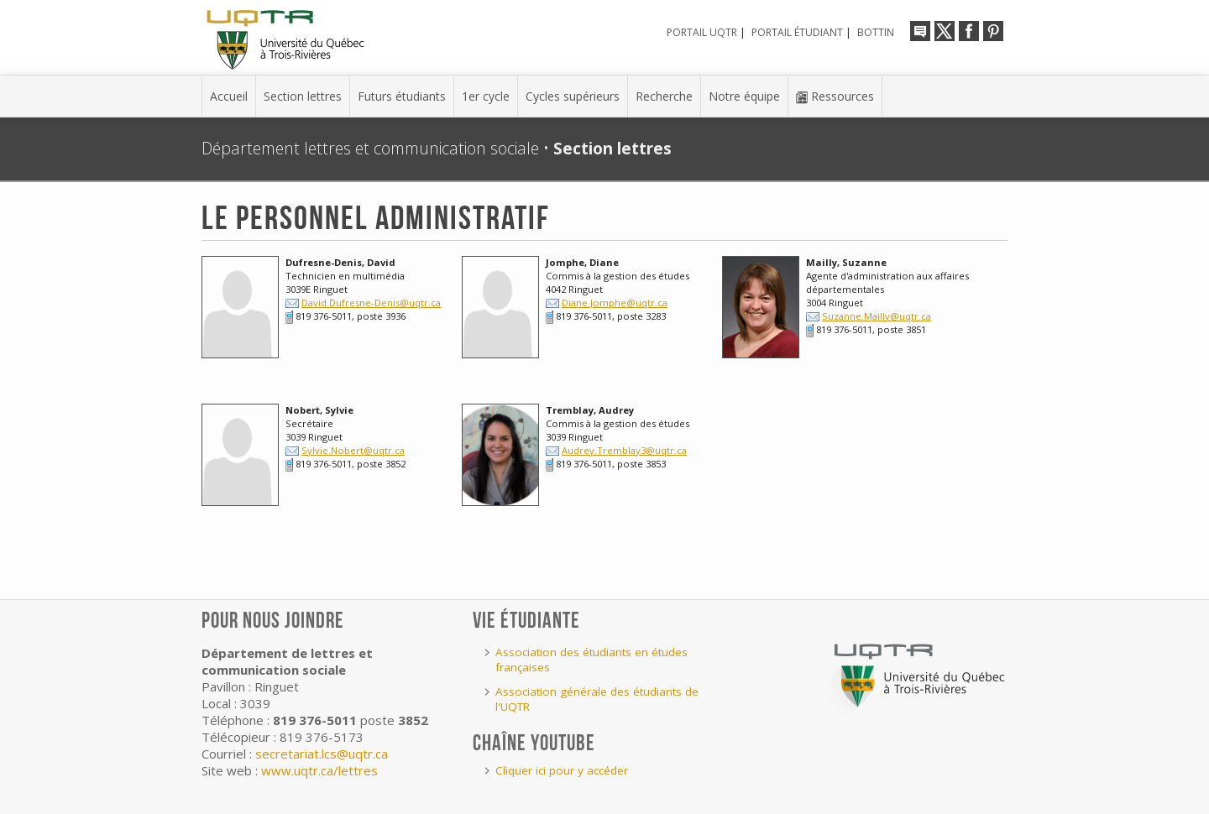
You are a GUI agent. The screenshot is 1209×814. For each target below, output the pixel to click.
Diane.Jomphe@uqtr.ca (614, 302)
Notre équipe (744, 96)
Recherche (664, 96)
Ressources (835, 96)
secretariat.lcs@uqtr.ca (321, 753)
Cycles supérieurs (573, 96)
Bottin (875, 32)
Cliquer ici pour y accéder (561, 770)
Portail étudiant (797, 32)
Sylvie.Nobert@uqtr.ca (353, 450)
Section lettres (303, 96)
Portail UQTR (702, 32)
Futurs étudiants (402, 96)
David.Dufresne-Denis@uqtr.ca (371, 302)
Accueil (229, 96)
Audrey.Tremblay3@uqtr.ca (624, 450)
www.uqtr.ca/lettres (319, 770)
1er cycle (486, 96)
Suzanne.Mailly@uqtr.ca (876, 316)
